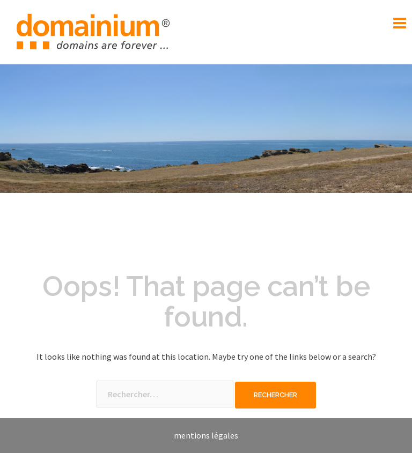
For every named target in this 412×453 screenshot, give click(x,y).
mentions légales (206, 435)
